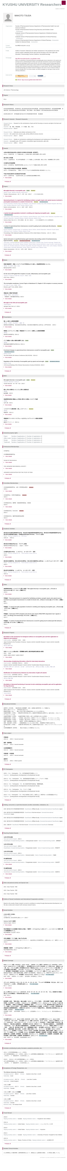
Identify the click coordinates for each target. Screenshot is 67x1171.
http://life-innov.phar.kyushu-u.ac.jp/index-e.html (27, 58)
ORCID (28, 79)
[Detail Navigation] (64, 3)
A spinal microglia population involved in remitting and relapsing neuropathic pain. (27, 213)
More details (8, 177)
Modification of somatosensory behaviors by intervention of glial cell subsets (25, 672)
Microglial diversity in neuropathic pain (14, 190)
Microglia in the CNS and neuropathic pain (15, 302)
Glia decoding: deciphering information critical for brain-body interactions (24, 661)
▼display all (7, 181)
